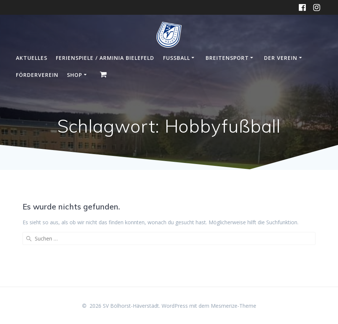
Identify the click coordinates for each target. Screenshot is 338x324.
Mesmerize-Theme (233, 305)
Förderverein (37, 74)
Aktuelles (31, 57)
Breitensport (227, 57)
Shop (74, 74)
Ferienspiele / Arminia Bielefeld (105, 57)
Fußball (176, 57)
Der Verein (280, 57)
